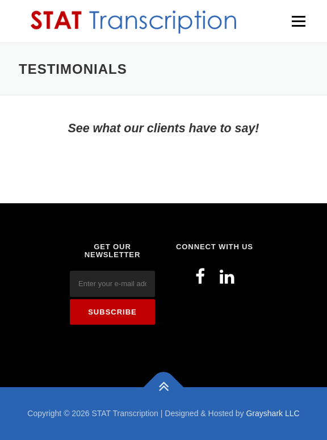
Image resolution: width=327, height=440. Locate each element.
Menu (297, 21)
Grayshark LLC (272, 413)
